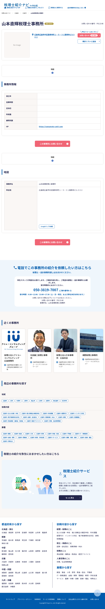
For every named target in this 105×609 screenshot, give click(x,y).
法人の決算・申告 (63, 532)
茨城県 (4, 540)
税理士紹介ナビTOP (12, 8)
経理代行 (60, 535)
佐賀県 (10, 583)
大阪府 (4, 561)
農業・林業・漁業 (72, 578)
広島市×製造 (18, 434)
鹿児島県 (5, 586)
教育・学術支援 (91, 575)
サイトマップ (10, 599)
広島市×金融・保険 (8, 437)
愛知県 (10, 554)
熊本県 (24, 583)
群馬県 (17, 540)
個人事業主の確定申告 (80, 532)
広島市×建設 (7, 434)
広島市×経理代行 (62, 413)
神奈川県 (5, 543)
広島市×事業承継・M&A (47, 417)
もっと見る (70, 497)
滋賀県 (37, 561)
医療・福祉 (84, 578)
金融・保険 (72, 575)
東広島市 (55, 401)
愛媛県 (4, 575)
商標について (61, 599)
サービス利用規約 (49, 599)
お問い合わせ (94, 599)
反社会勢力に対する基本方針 (78, 599)
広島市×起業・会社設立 (30, 417)
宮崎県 (37, 583)
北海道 (4, 532)
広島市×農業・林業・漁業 (69, 437)
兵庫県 (17, 561)
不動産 (89, 572)
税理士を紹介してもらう (34, 8)
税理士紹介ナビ (6, 13)
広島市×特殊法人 (8, 441)
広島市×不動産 (66, 434)
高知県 (10, 575)
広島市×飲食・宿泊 (53, 434)
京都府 (10, 561)
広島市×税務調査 (74, 417)
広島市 (24, 13)
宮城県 (24, 532)
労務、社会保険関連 (64, 561)
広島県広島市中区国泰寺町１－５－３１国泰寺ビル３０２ (54, 35)
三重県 (31, 561)
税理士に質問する (55, 8)
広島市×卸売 (40, 434)
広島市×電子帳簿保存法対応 (11, 417)
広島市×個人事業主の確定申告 (30, 413)
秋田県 (31, 532)
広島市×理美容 (22, 437)
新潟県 (4, 551)
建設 (58, 572)
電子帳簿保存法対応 (86, 535)
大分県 (31, 583)
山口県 (31, 572)
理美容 (81, 575)
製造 (63, 572)
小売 (68, 572)
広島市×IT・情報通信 (81, 434)
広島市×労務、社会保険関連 (52, 421)
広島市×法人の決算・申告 (10, 413)
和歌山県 (5, 565)
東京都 (37, 540)
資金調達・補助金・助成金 (67, 554)
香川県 (44, 572)
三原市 (26, 401)
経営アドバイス (84, 554)
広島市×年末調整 (48, 413)
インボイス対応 (71, 535)
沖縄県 (12, 586)
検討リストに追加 (89, 41)
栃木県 (10, 540)
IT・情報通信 (62, 575)
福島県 (44, 532)
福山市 (33, 401)
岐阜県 (44, 551)
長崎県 (17, 583)
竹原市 (18, 401)
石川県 (17, 551)
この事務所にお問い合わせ (51, 143)
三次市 (40, 401)
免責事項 (37, 599)
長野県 (37, 551)
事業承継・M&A (76, 546)
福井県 (24, 551)
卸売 (73, 572)
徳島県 (37, 572)
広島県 (16, 13)
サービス (60, 578)
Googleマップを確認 (47, 226)
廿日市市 (64, 401)
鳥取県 (4, 572)
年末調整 (93, 532)
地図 (52, 69)
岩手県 (17, 532)
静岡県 (4, 554)
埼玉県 (24, 540)
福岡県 (4, 583)
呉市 (11, 401)
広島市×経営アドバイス (34, 421)
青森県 (10, 532)
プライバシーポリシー (24, 599)
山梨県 (31, 551)
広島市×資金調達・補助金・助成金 (13, 421)
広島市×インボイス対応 (77, 413)
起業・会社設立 (62, 546)
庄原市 (48, 401)
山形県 (37, 532)
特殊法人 (93, 578)
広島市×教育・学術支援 (37, 437)
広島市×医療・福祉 (85, 437)
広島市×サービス (53, 437)
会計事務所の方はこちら (75, 8)
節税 (97, 535)
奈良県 (24, 561)
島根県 (10, 572)
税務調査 (60, 539)
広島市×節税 (62, 417)
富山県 (10, 551)
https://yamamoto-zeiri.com (51, 126)
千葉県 (31, 540)
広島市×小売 (29, 434)
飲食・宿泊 (81, 572)
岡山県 (17, 572)
